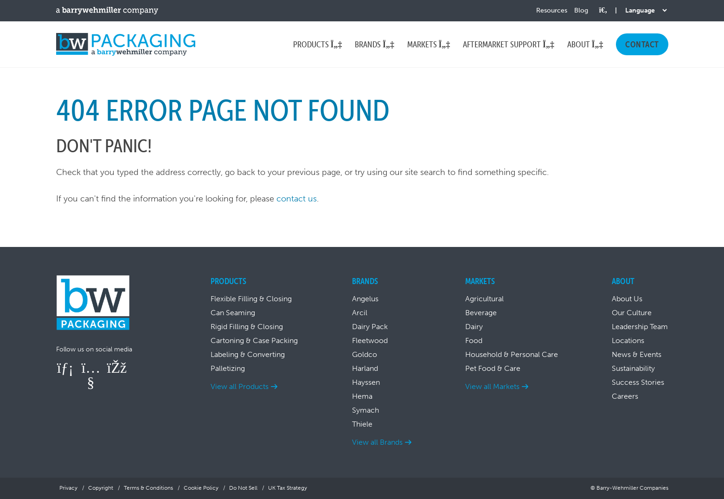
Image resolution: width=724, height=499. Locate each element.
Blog (581, 10)
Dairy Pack (370, 326)
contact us (296, 199)
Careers (625, 396)
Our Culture (632, 312)
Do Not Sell (243, 488)
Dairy (474, 326)
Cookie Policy (201, 488)
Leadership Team (640, 326)
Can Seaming (233, 312)
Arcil (359, 312)
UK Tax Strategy (287, 488)
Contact (642, 44)
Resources (551, 10)
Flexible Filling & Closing (251, 298)
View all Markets (492, 386)
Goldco (364, 354)
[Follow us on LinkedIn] (65, 367)
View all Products (240, 386)
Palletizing (228, 368)
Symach (365, 410)
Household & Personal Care (511, 354)
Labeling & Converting (248, 354)
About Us (627, 298)
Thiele (362, 424)
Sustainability (633, 368)
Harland (365, 368)
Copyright (100, 488)
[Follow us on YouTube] (91, 382)
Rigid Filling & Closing (247, 326)
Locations (628, 340)
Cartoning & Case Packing (254, 340)
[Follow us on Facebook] (116, 367)
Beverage (481, 312)
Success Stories (638, 382)
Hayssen (366, 382)
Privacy (68, 488)
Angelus (365, 298)
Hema (362, 396)
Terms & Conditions (148, 488)
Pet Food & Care (492, 368)
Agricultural (484, 298)
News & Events (636, 354)
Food (473, 340)
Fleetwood (370, 340)
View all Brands (377, 442)
